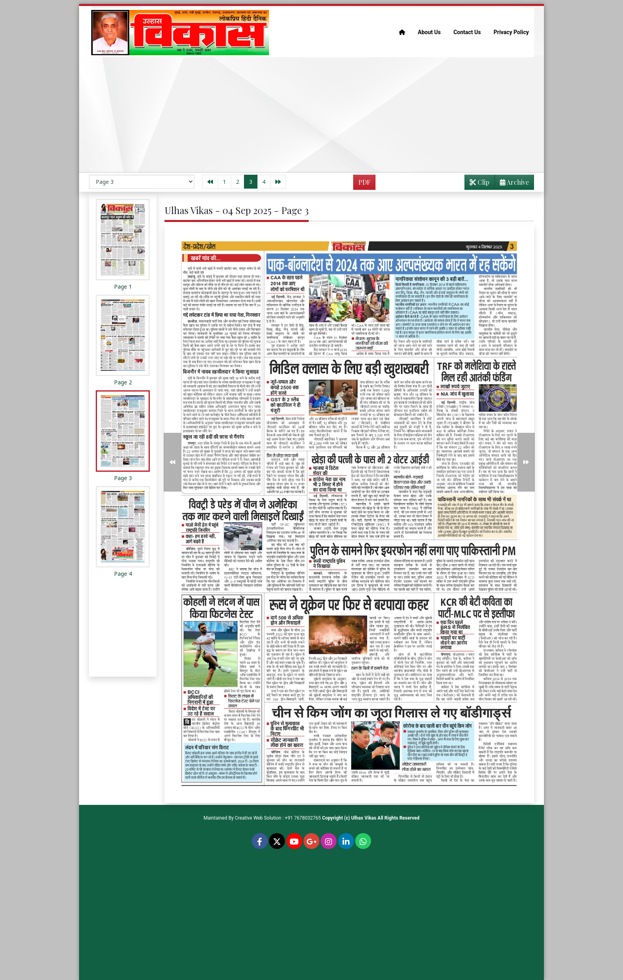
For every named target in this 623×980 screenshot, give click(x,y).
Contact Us (467, 32)
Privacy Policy (511, 32)
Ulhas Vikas (363, 818)
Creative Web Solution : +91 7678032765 (278, 818)
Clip (479, 182)
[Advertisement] (311, 114)
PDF (364, 182)
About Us (429, 32)
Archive (512, 183)
